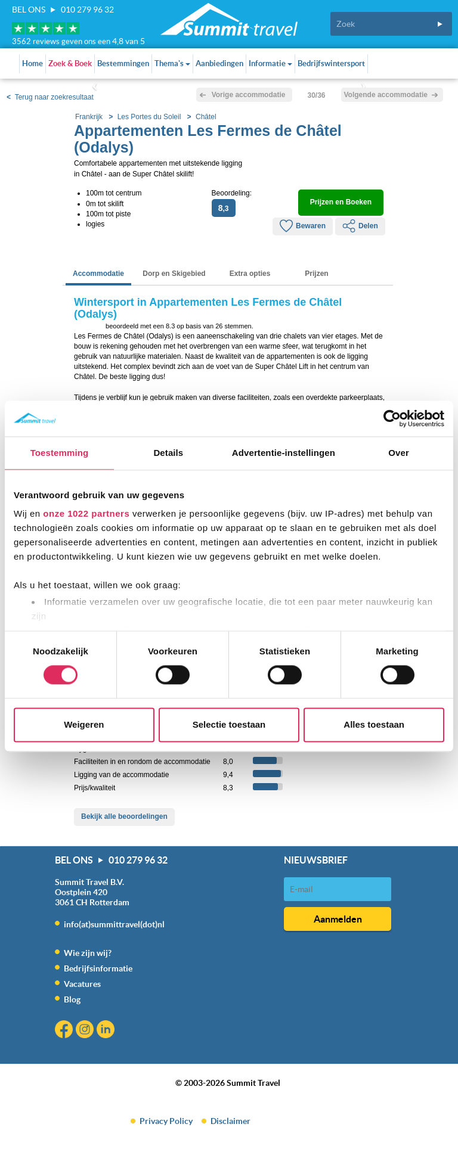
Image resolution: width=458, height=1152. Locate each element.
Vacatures (82, 984)
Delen (360, 225)
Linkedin (107, 1030)
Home (32, 63)
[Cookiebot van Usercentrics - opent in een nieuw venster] (392, 418)
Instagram (86, 1030)
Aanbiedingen (219, 63)
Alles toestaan (374, 724)
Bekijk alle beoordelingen (124, 816)
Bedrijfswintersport (331, 63)
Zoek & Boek (70, 63)
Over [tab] (398, 453)
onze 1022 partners (86, 513)
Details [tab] (168, 453)
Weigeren (84, 724)
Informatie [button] (270, 63)
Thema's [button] (172, 63)
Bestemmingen (123, 63)
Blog (72, 999)
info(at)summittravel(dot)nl (114, 924)
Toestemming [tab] (59, 453)
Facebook (65, 1030)
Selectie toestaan (229, 724)
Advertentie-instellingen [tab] (283, 453)
